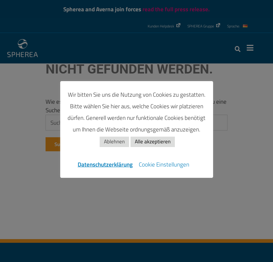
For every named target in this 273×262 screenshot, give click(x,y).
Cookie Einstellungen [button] (164, 164)
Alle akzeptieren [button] (153, 141)
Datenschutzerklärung (105, 164)
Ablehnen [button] (114, 141)
